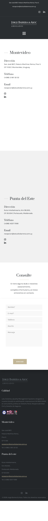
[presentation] (24, 365)
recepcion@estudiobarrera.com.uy (24, 6)
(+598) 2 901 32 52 (11, 77)
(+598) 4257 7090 (11, 223)
